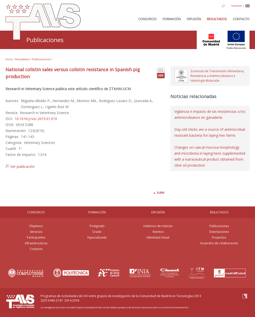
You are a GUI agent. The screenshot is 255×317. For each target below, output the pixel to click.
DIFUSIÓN (158, 212)
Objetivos (36, 226)
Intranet (236, 5)
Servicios (36, 232)
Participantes (36, 237)
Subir (158, 192)
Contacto (36, 249)
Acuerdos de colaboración (219, 243)
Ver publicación (20, 166)
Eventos (158, 232)
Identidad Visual (158, 237)
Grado (97, 232)
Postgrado (97, 226)
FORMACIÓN (97, 212)
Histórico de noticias (158, 226)
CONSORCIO (36, 212)
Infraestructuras (36, 243)
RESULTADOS (219, 212)
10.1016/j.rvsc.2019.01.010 (36, 118)
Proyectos (219, 237)
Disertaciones (219, 232)
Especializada (97, 237)
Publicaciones (41, 59)
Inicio (9, 59)
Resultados (22, 59)
